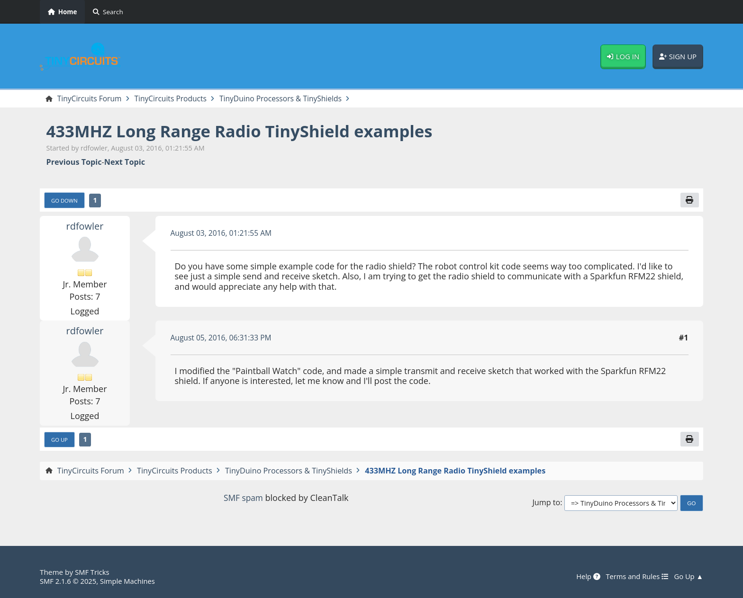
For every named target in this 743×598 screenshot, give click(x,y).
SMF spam (243, 499)
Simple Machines (130, 581)
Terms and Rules (634, 576)
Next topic (124, 162)
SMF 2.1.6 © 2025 (69, 581)
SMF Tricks (92, 572)
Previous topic (74, 162)
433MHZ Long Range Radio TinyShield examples (247, 131)
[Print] (689, 200)
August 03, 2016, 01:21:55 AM (223, 234)
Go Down (65, 201)
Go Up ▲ (688, 576)
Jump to (546, 504)
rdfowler (84, 226)
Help (584, 576)
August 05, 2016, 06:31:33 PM (223, 339)
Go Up (60, 441)
